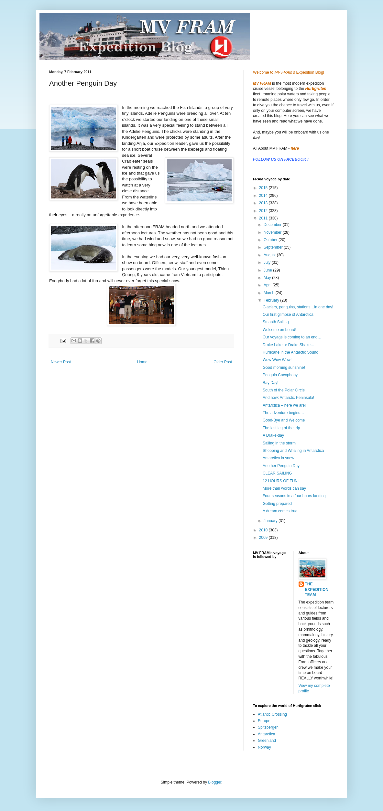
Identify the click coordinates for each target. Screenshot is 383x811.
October (271, 240)
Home (142, 362)
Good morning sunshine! (284, 367)
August (270, 255)
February (272, 300)
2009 (264, 537)
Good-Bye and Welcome (284, 420)
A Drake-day (273, 435)
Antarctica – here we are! (284, 405)
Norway (264, 747)
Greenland (267, 740)
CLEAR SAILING (277, 473)
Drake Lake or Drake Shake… (288, 345)
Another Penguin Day (281, 466)
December (273, 224)
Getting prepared (277, 503)
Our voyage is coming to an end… (292, 337)
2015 (264, 188)
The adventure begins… (283, 413)
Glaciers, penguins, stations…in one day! (298, 307)
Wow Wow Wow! (277, 359)
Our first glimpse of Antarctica (288, 314)
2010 (264, 530)
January (271, 520)
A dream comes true (280, 511)
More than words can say (284, 488)
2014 (264, 195)
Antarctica (266, 734)
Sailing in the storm (279, 443)
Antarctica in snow (278, 458)
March (270, 293)
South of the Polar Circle (284, 390)
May (268, 277)
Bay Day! (271, 382)
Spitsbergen (268, 727)
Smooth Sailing (276, 322)
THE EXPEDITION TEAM (317, 589)
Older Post (222, 362)
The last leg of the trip (281, 428)
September (274, 247)
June (268, 270)
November (273, 232)
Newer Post (61, 362)
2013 (264, 203)
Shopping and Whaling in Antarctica (293, 450)
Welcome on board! (279, 329)
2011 (264, 218)
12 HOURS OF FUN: (281, 481)
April (268, 285)
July (268, 262)
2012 (264, 210)
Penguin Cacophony (280, 375)
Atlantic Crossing (272, 714)
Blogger (214, 782)
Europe (264, 721)
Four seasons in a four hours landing (294, 496)
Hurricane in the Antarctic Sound (290, 352)
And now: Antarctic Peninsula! (288, 397)
